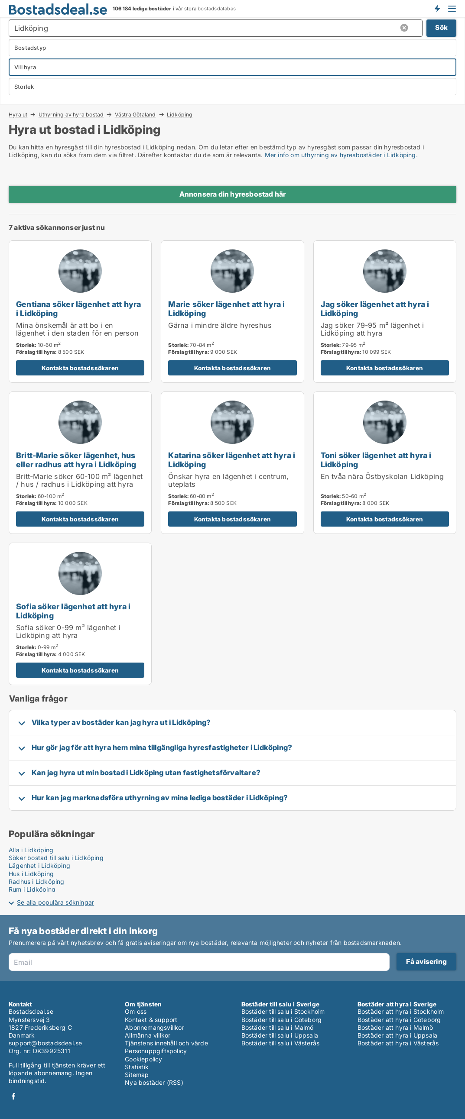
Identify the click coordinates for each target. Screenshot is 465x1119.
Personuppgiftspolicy (156, 1050)
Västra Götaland (135, 114)
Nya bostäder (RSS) (154, 1082)
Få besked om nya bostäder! (437, 9)
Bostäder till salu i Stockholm (283, 1011)
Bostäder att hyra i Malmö (395, 1027)
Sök (441, 27)
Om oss (135, 1011)
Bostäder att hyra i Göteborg (399, 1019)
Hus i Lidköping (31, 873)
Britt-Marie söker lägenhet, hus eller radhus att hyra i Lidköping (76, 459)
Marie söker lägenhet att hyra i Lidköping (226, 308)
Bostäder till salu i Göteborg (281, 1019)
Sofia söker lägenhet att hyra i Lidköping (73, 611)
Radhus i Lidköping (37, 881)
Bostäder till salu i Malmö (277, 1027)
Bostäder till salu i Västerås (280, 1043)
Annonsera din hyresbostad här (232, 194)
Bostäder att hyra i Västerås (398, 1043)
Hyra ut (18, 114)
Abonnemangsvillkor (154, 1027)
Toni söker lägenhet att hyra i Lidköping (376, 459)
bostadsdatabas (217, 9)
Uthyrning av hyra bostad (71, 114)
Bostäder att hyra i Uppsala (397, 1035)
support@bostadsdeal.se (45, 1043)
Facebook (13, 1096)
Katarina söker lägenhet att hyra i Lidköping (231, 459)
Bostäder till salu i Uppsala (280, 1035)
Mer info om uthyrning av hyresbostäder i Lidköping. (341, 154)
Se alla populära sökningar (55, 902)
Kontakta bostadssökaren (80, 368)
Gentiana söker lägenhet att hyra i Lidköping (78, 308)
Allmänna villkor (147, 1035)
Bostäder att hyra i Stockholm (401, 1011)
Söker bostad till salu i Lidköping (56, 857)
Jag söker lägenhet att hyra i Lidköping (375, 308)
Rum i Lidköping (32, 889)
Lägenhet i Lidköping (39, 865)
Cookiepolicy (143, 1059)
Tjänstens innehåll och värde (166, 1043)
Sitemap (137, 1074)
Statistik (137, 1066)
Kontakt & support (151, 1019)
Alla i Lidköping (31, 850)
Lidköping (180, 114)
